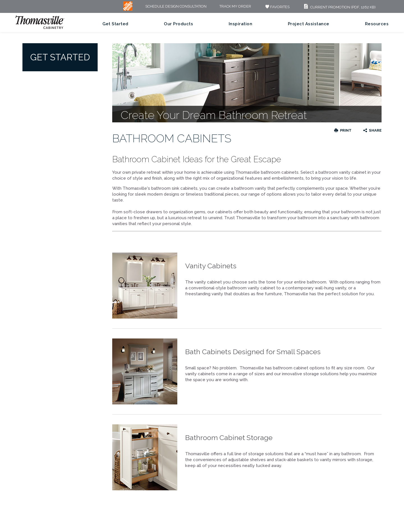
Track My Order (235, 6)
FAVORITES (277, 7)
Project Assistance (308, 23)
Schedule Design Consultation (175, 6)
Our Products (178, 23)
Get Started (115, 23)
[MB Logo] (127, 9)
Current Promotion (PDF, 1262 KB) (339, 7)
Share (375, 130)
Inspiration (240, 23)
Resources (377, 23)
